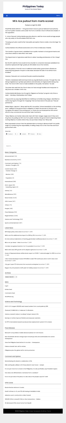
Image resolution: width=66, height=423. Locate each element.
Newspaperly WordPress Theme (42, 411)
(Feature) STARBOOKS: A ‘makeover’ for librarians (19, 310)
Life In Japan (8, 185)
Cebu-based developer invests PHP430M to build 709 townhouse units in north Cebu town (31, 259)
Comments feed (10, 293)
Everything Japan (11, 187)
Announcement (9, 156)
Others (7, 205)
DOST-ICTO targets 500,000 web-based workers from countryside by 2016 (26, 306)
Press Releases (9, 212)
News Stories (8, 198)
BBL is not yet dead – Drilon (13, 242)
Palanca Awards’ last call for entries (15, 346)
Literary (7, 190)
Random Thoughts (11, 165)
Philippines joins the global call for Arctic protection (20, 350)
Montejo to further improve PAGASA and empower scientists (22, 318)
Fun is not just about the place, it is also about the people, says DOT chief (26, 376)
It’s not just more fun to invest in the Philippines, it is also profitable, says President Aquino (31, 369)
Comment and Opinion (11, 163)
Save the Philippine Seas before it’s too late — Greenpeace (22, 342)
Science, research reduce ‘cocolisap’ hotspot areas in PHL (22, 314)
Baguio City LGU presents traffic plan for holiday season (21, 268)
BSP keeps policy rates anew (13, 232)
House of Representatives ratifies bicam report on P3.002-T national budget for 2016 (29, 253)
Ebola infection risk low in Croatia (14, 387)
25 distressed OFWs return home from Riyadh (18, 403)
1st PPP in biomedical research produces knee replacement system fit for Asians (28, 322)
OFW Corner (8, 201)
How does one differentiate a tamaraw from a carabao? (21, 373)
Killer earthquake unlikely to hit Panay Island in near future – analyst (24, 365)
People (7, 208)
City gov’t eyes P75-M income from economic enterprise (21, 264)
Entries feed (8, 289)
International (8, 181)
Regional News (9, 216)
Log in (6, 286)
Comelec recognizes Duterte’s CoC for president (19, 246)
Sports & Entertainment (12, 223)
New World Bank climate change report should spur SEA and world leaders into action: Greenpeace (30, 337)
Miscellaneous (9, 194)
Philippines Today (33, 6)
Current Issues (9, 169)
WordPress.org (9, 296)
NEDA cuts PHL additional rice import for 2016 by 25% (20, 235)
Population (9, 178)
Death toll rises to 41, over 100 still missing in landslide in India (22, 391)
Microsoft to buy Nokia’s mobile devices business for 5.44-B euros (24, 333)
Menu (58, 15)
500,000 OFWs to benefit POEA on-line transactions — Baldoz (22, 399)
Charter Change (10, 171)
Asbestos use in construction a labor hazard (18, 395)
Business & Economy (11, 160)
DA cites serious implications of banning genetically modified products (25, 239)
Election (8, 174)
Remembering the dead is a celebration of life (18, 361)
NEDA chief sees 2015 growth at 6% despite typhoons (20, 249)
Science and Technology (12, 219)
